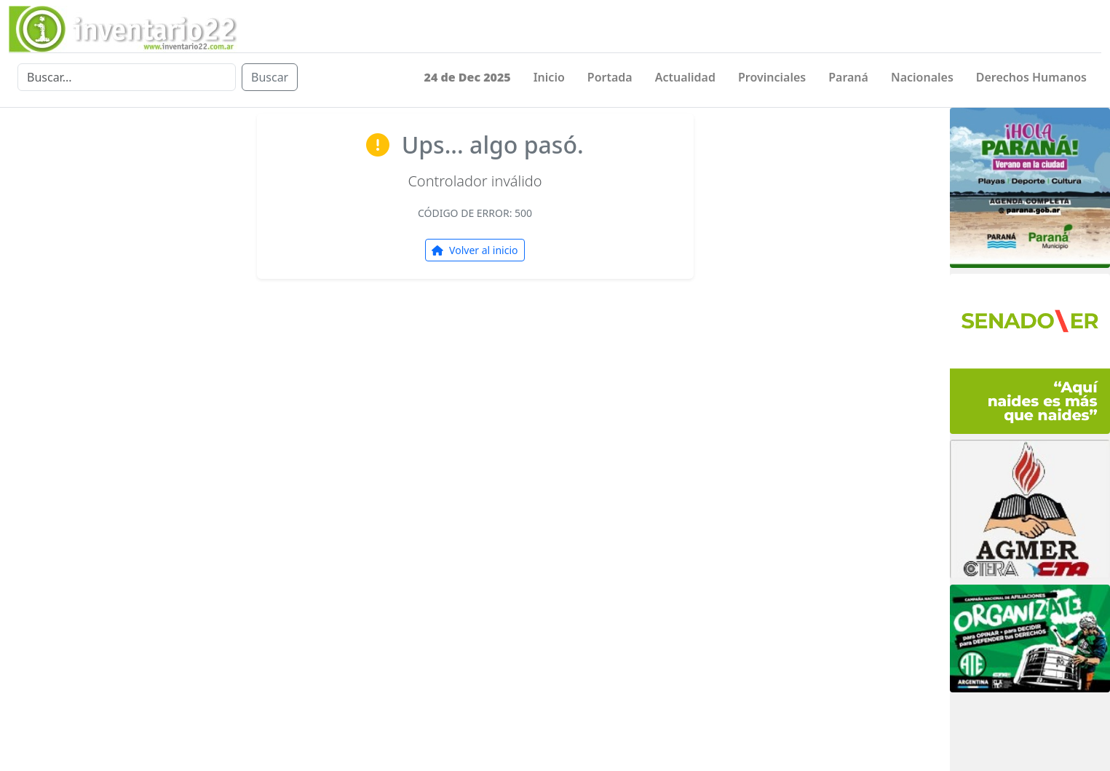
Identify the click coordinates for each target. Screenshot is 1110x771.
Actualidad (685, 77)
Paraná (848, 77)
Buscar (269, 77)
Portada (610, 77)
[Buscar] (126, 77)
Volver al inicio (475, 250)
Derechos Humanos (1031, 77)
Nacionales (922, 77)
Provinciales (772, 77)
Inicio (549, 77)
